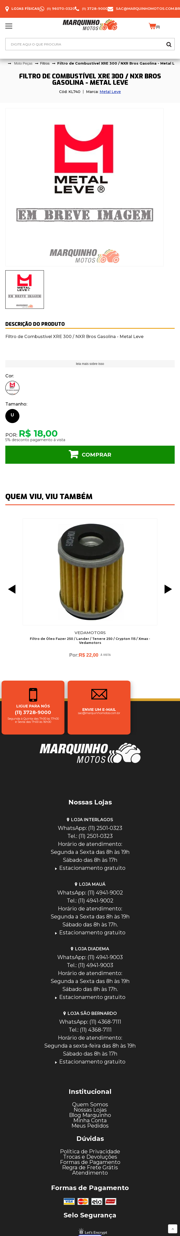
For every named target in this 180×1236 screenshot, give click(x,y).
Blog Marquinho (90, 1115)
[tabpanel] (90, 187)
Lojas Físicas (25, 8)
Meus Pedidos (90, 1125)
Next (170, 589)
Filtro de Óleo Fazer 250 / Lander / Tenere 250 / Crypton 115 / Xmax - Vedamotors (90, 641)
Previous (10, 589)
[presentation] (24, 289)
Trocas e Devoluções (90, 1156)
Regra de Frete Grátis (90, 1167)
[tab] (24, 289)
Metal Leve (110, 91)
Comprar (96, 455)
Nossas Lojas (90, 1109)
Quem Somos (90, 1104)
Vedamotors (90, 633)
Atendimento (90, 1172)
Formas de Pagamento (90, 1162)
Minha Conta (90, 1120)
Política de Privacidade (90, 1151)
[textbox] (90, 44)
